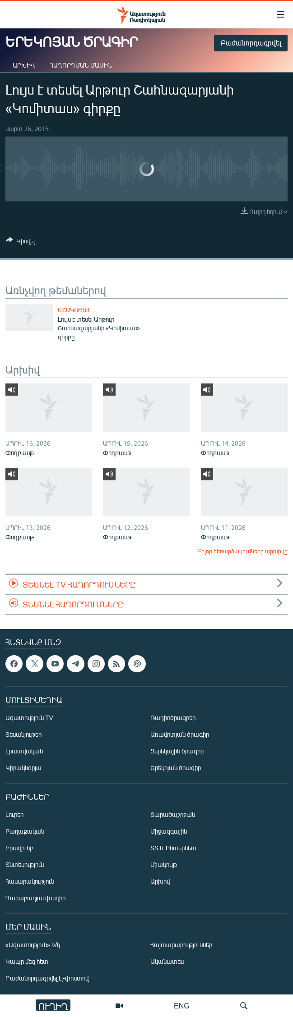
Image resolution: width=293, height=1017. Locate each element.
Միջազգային (168, 831)
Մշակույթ (74, 310)
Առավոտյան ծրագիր (179, 735)
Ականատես (167, 962)
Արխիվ (24, 65)
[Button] (20, 242)
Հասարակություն (29, 881)
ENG (182, 1005)
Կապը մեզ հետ (26, 962)
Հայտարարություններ (181, 945)
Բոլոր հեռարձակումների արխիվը (242, 551)
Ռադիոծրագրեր (172, 718)
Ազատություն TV (29, 718)
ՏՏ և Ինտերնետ (173, 848)
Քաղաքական (24, 831)
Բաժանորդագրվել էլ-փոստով (46, 978)
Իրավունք (19, 848)
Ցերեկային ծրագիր (177, 751)
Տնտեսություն (24, 865)
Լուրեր (14, 815)
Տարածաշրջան (172, 815)
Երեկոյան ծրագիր (175, 768)
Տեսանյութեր (23, 735)
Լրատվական (24, 751)
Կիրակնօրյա (23, 768)
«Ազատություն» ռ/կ (32, 945)
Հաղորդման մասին (81, 65)
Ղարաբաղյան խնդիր (35, 898)
